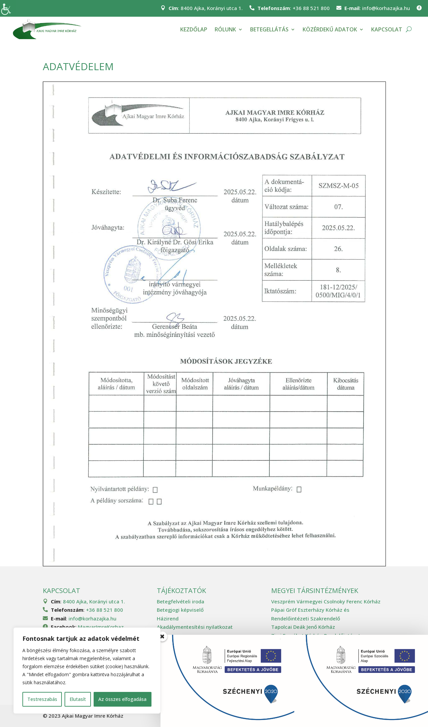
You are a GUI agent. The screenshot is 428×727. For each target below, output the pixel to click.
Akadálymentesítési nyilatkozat (195, 626)
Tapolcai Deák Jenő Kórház (303, 626)
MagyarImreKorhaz (101, 626)
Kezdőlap (193, 29)
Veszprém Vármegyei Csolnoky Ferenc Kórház (326, 601)
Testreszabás (42, 699)
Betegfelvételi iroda (180, 601)
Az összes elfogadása (122, 699)
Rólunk (225, 29)
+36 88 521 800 (311, 8)
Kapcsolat (386, 29)
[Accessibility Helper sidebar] (8, 8)
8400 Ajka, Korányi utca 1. (212, 8)
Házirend (168, 618)
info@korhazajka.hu (386, 8)
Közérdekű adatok (330, 29)
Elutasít (78, 699)
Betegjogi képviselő (180, 609)
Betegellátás (269, 29)
